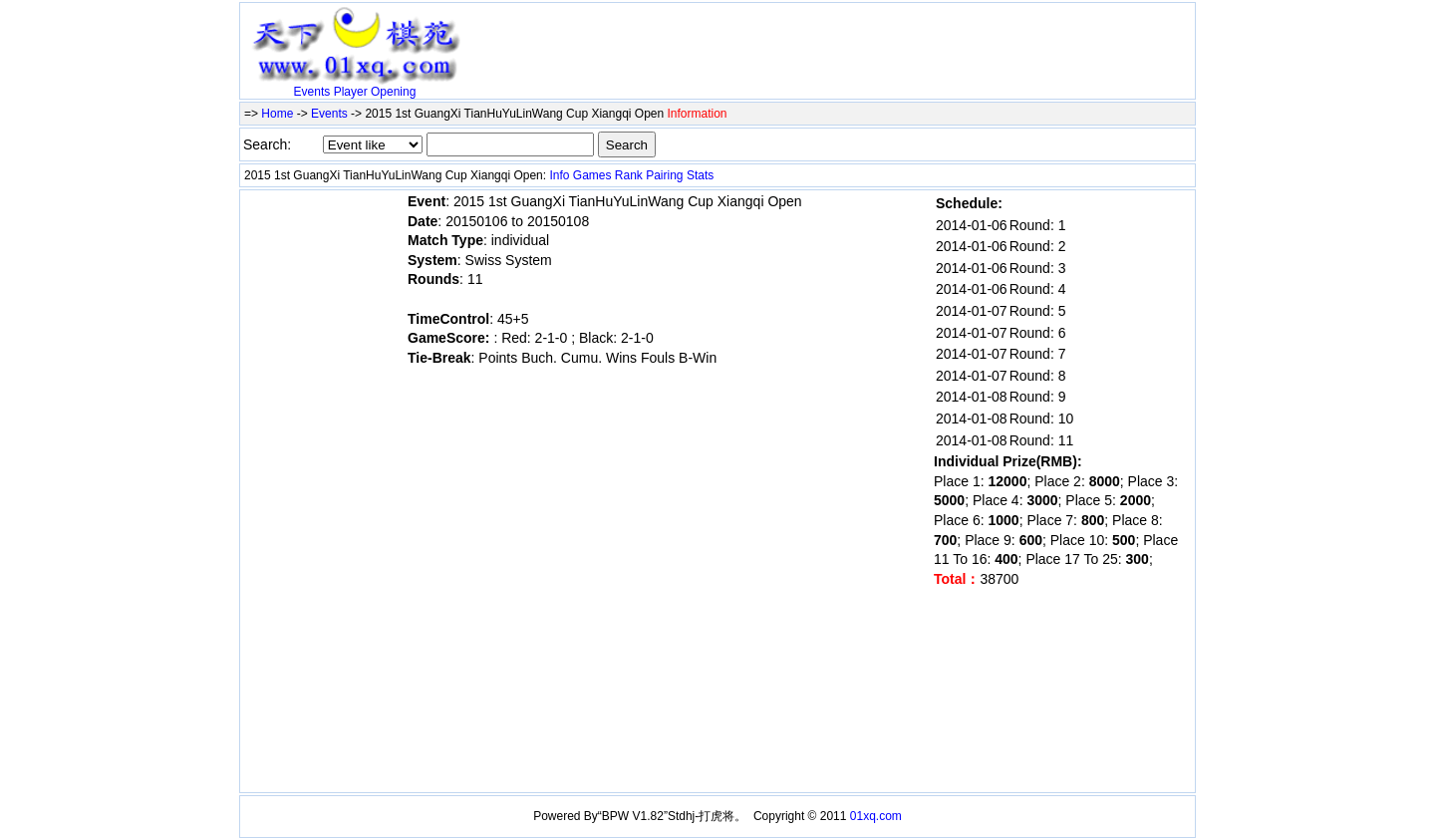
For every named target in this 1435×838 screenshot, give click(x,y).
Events (312, 92)
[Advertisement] (702, 37)
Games (592, 175)
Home (277, 114)
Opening (393, 92)
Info (559, 175)
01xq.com (876, 816)
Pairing (664, 175)
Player (351, 92)
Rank (629, 175)
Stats (700, 175)
